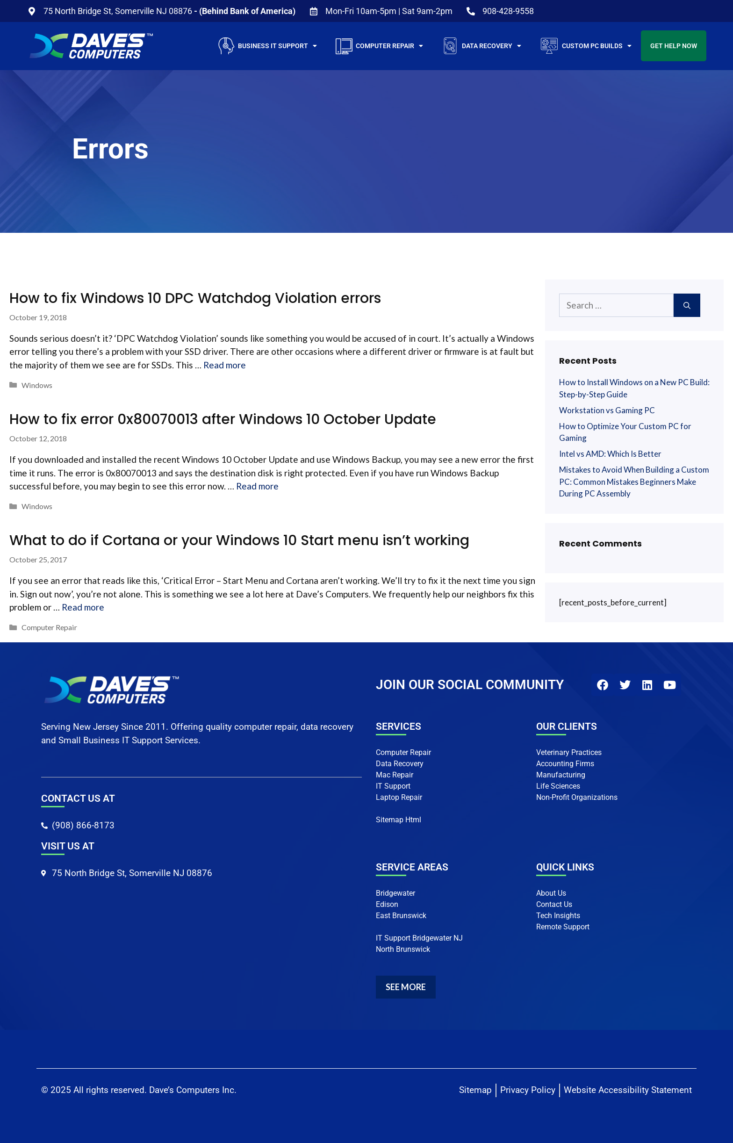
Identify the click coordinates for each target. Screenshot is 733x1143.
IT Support (393, 786)
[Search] (687, 305)
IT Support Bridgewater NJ (419, 938)
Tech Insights (558, 915)
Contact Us (554, 904)
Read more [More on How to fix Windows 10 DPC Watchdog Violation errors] (224, 364)
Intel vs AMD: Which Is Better (610, 454)
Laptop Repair (399, 797)
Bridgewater (395, 893)
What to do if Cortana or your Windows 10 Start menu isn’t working (239, 540)
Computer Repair (49, 627)
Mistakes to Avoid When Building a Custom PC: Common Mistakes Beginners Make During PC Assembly (634, 481)
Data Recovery (400, 763)
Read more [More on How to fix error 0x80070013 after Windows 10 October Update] (257, 486)
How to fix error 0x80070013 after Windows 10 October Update (222, 419)
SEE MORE (406, 987)
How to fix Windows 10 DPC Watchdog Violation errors (195, 298)
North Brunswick (403, 949)
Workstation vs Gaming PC (607, 410)
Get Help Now (673, 46)
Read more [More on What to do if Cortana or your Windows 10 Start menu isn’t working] (83, 607)
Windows (37, 385)
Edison (387, 904)
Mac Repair (394, 774)
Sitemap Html (398, 819)
